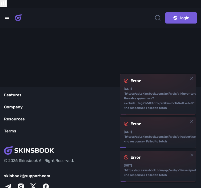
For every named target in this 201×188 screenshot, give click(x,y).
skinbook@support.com (27, 175)
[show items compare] (3, 3)
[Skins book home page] (18, 17)
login (181, 18)
